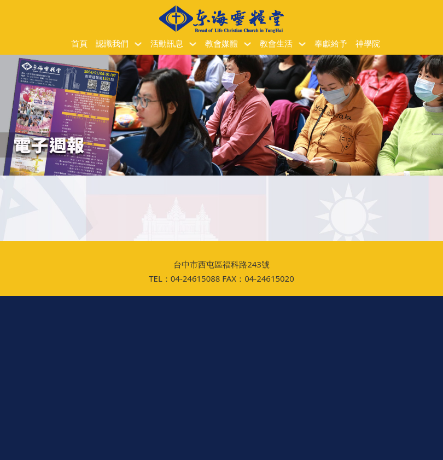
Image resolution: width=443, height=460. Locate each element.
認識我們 (112, 44)
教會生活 (276, 44)
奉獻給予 (330, 44)
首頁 (79, 44)
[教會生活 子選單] (302, 44)
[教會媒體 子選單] (247, 44)
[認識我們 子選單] (138, 44)
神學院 (367, 44)
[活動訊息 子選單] (193, 44)
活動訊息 (166, 44)
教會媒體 (221, 44)
